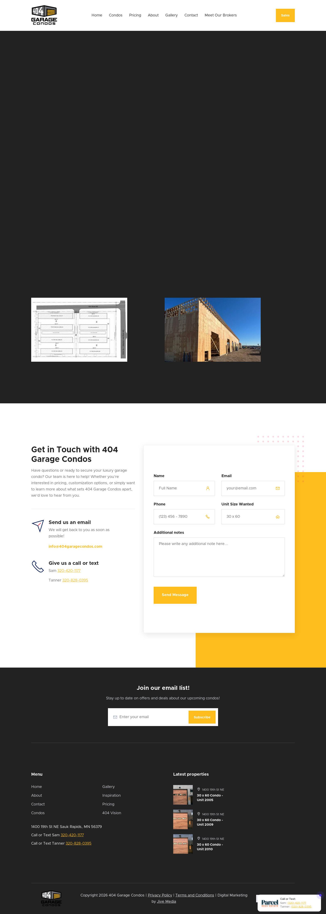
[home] (44, 15)
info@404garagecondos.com (75, 547)
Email (226, 476)
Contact (191, 15)
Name (159, 476)
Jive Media (166, 902)
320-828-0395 (75, 580)
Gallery (171, 15)
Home (96, 15)
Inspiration (111, 796)
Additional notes (169, 533)
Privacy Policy (160, 895)
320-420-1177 (68, 571)
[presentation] (253, 593)
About (153, 15)
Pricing (135, 15)
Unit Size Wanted (237, 504)
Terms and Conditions (194, 895)
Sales (285, 15)
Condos (115, 15)
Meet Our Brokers (221, 15)
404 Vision (111, 813)
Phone (159, 504)
